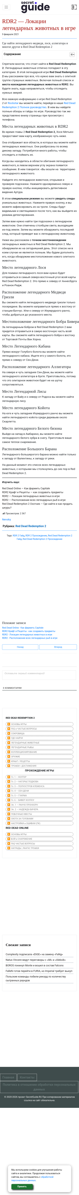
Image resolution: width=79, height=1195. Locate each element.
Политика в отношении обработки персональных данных (39, 1087)
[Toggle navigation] (6, 7)
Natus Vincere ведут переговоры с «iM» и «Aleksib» (36, 959)
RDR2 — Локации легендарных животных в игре (31, 496)
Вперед (58, 647)
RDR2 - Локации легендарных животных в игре (27, 634)
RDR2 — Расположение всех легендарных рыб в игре (34, 499)
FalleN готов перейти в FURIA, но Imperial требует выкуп (39, 970)
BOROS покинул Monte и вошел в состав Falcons (34, 965)
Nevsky (6, 519)
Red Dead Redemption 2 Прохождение (42, 539)
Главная (8, 1077)
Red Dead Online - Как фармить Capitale (22, 627)
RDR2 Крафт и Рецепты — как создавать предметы (32, 492)
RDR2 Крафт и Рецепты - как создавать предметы (28, 631)
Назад (20, 647)
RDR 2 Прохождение (36, 535)
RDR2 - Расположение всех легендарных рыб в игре (29, 638)
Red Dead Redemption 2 (30, 526)
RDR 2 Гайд (18, 535)
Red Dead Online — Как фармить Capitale (26, 488)
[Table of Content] (72, 54)
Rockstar (13, 103)
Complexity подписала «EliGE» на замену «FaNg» (34, 954)
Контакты (27, 1077)
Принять (21, 1186)
